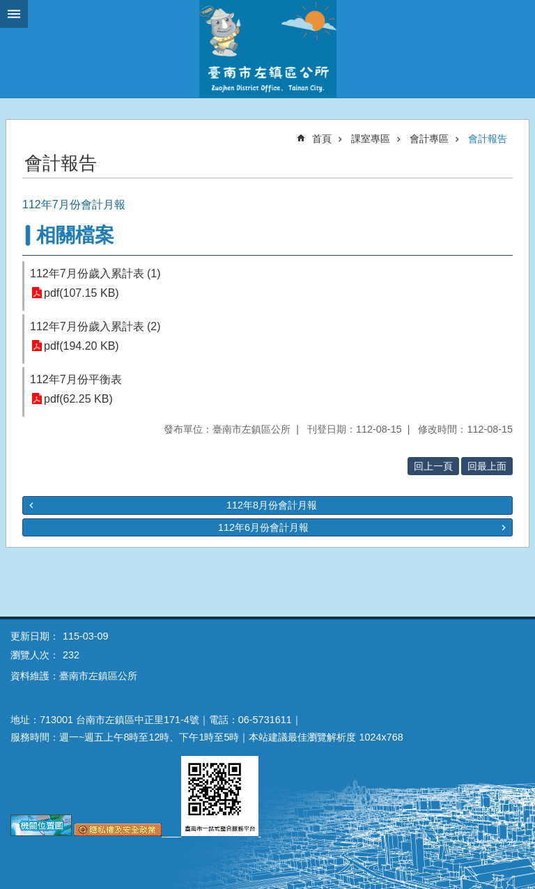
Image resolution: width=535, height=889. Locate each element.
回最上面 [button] (486, 466)
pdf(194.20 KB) (81, 346)
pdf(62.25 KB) (78, 399)
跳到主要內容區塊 (7, 7)
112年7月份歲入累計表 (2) (95, 326)
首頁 (322, 138)
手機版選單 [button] (14, 14)
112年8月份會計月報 (271, 505)
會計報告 (487, 138)
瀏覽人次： (34, 654)
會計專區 (429, 138)
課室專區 (370, 138)
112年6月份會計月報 (263, 527)
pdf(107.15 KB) (81, 293)
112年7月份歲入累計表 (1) (95, 273)
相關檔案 (75, 235)
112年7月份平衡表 (76, 379)
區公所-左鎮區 (267, 49)
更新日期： (34, 636)
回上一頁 (433, 466)
